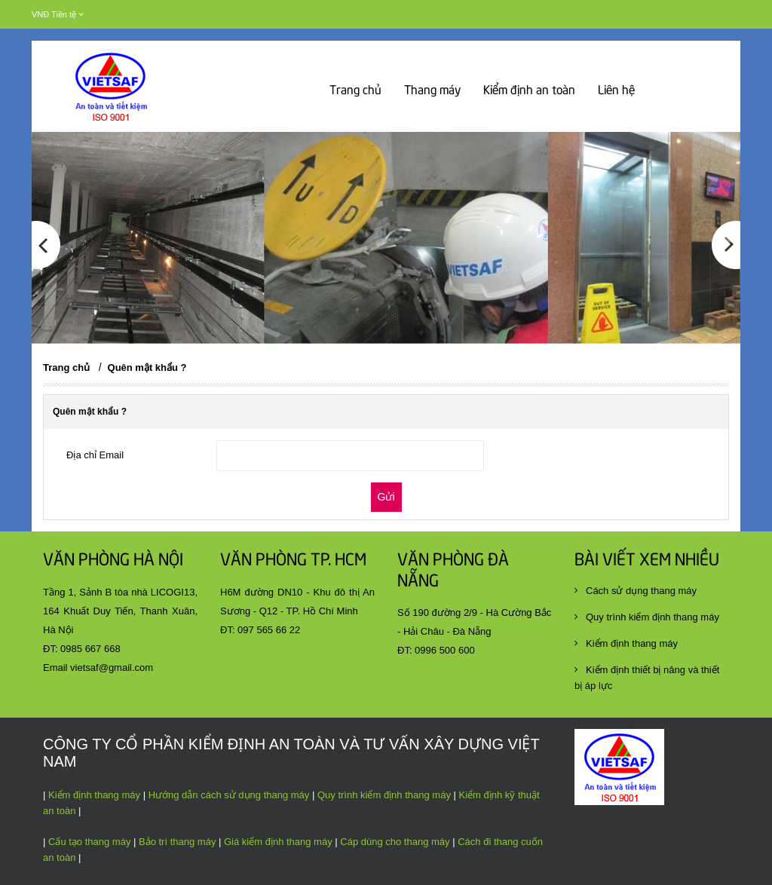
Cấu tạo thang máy (89, 841)
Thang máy (432, 90)
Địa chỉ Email (95, 455)
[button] (46, 283)
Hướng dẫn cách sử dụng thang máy (229, 795)
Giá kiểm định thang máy (278, 841)
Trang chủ (355, 90)
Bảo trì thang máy (177, 841)
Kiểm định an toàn (529, 90)
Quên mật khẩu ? (147, 367)
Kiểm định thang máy (94, 795)
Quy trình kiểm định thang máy (384, 795)
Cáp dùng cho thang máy (394, 841)
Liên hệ (616, 90)
